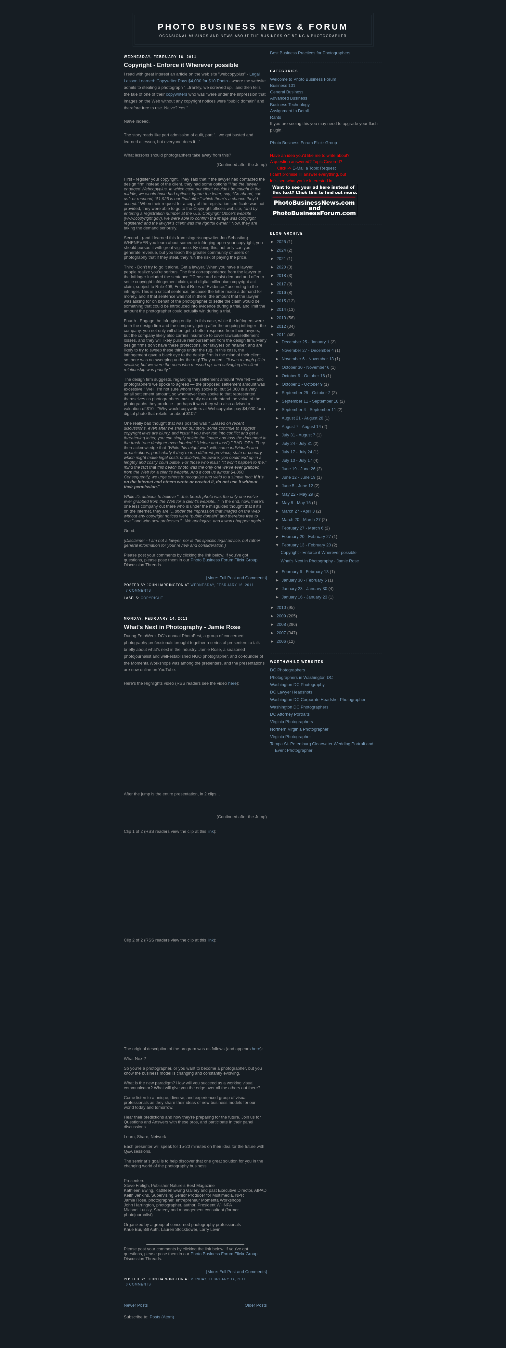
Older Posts (256, 1305)
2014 (282, 309)
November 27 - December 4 (308, 350)
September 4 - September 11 (309, 409)
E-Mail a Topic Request (314, 168)
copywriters (176, 94)
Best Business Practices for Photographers (310, 52)
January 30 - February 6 (305, 580)
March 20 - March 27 (302, 519)
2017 (282, 284)
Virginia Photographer (290, 736)
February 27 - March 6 (303, 528)
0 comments (138, 1284)
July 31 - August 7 (299, 435)
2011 (282, 334)
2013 (282, 317)
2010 (282, 607)
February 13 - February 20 (307, 545)
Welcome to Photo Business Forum (303, 79)
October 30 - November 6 (306, 367)
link (210, 831)
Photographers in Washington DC (301, 677)
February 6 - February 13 (306, 571)
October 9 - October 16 (304, 375)
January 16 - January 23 (305, 597)
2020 (282, 267)
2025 (282, 241)
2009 (282, 615)
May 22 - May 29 (298, 494)
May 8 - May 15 (297, 502)
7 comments (138, 590)
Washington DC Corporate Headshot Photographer (318, 699)
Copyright (152, 598)
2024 (282, 250)
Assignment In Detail (289, 110)
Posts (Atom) (162, 1316)
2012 (282, 326)
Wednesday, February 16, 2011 (221, 585)
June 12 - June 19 (299, 477)
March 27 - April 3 (299, 511)
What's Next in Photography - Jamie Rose (182, 627)
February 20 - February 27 (307, 536)
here (232, 683)
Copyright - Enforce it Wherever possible (181, 65)
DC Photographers (287, 669)
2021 (282, 258)
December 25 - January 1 (306, 341)
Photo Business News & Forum (253, 27)
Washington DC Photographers (299, 707)
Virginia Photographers (291, 721)
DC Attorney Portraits (290, 714)
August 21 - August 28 (303, 418)
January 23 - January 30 (305, 588)
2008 (282, 624)
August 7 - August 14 (302, 426)
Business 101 (282, 85)
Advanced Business (288, 98)
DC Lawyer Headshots (291, 692)
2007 (282, 632)
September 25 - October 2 (307, 392)
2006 (282, 641)
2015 (282, 300)
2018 (282, 275)
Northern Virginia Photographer (299, 729)
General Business (287, 91)
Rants (275, 117)
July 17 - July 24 (298, 451)
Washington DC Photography (297, 684)
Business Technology (290, 104)
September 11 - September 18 (311, 401)
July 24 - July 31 (298, 443)
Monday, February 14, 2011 (218, 1279)
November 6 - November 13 (308, 358)
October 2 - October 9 (303, 384)
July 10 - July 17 (298, 460)
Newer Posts (136, 1305)
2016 (282, 292)
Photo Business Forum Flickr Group (223, 559)
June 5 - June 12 (298, 485)
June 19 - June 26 (299, 468)
